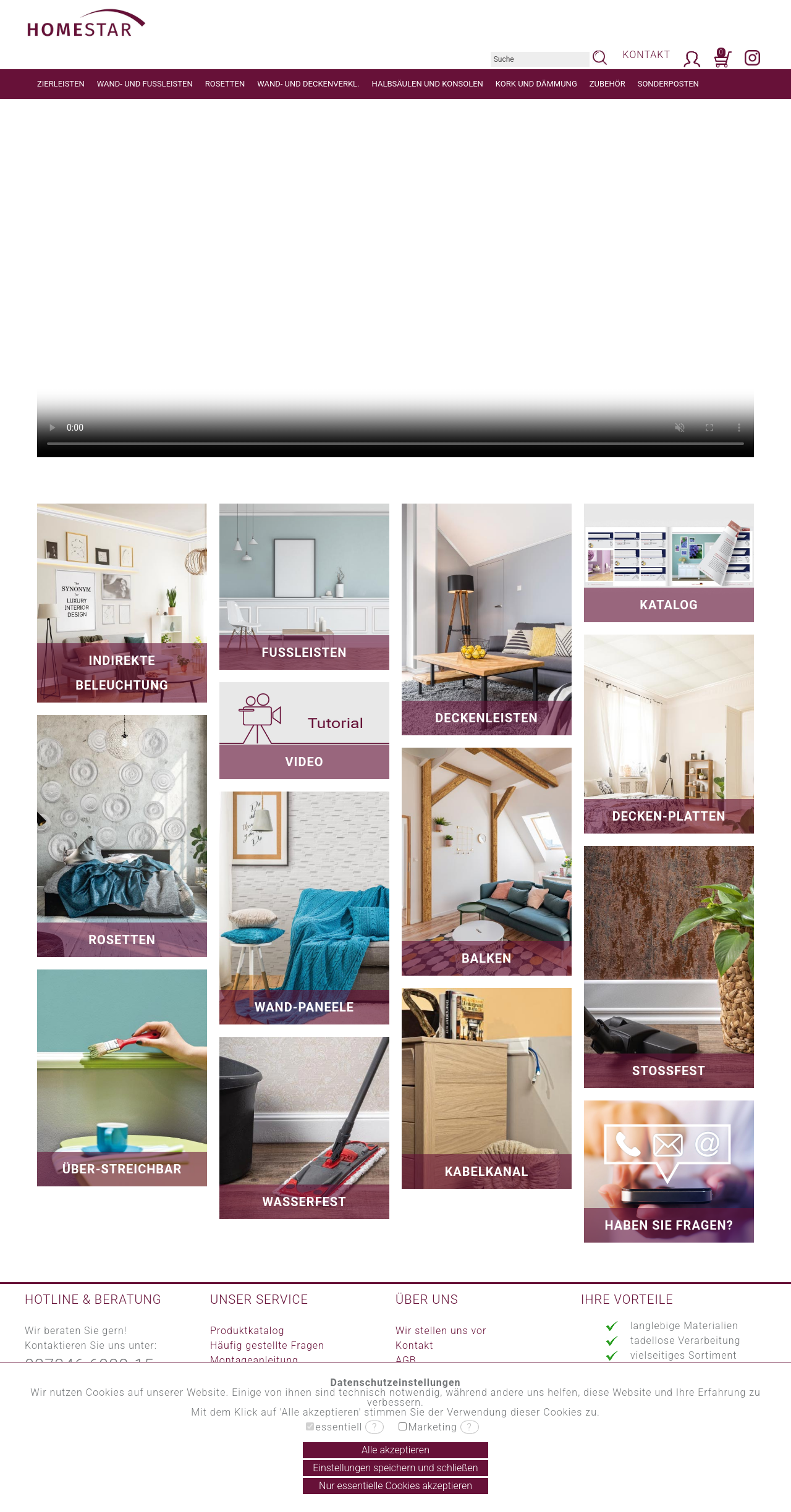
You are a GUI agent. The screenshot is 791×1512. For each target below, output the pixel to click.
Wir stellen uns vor (441, 1331)
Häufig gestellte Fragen (267, 1345)
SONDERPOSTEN (668, 83)
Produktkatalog (247, 1331)
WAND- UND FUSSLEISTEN (145, 83)
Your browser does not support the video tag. (395, 278)
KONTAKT (646, 55)
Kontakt (414, 1345)
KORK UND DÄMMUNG (536, 83)
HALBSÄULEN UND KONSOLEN (427, 83)
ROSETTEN (225, 83)
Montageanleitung (254, 1360)
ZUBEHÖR (607, 83)
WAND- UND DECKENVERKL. (308, 83)
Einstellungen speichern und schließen (395, 1468)
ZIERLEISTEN (61, 83)
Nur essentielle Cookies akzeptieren (395, 1486)
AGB (406, 1360)
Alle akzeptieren (395, 1450)
